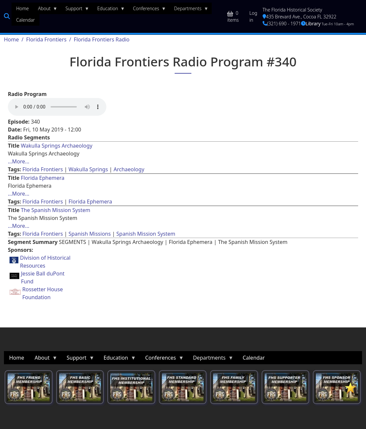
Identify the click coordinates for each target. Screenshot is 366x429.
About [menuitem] (45, 9)
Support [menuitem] (75, 9)
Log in (253, 16)
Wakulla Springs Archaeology (56, 145)
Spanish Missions (90, 233)
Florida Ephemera (42, 177)
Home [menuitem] (22, 8)
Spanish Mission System (146, 233)
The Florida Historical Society (292, 10)
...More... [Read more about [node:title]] (18, 161)
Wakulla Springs (88, 169)
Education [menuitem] (109, 9)
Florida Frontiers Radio (102, 39)
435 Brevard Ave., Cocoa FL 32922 (299, 16)
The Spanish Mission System (55, 210)
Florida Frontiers (46, 39)
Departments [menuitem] (188, 9)
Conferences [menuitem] (147, 9)
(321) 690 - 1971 (282, 23)
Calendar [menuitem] (25, 20)
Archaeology (129, 169)
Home (11, 39)
